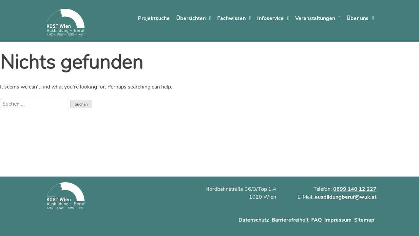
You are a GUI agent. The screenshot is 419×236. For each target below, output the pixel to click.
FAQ (316, 220)
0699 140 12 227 (354, 189)
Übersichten (191, 18)
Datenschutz (253, 220)
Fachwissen (231, 18)
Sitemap (364, 220)
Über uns (358, 18)
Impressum (338, 220)
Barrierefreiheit (290, 220)
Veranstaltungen (315, 18)
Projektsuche (154, 18)
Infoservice (270, 18)
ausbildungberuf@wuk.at (345, 197)
